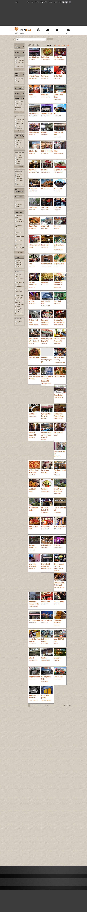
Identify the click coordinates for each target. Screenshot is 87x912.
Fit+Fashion (57, 33)
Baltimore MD (32, 134)
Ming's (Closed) (32, 416)
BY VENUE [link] (17, 52)
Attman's (43, 132)
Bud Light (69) (20, 236)
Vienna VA (43, 439)
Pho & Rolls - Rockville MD (45, 509)
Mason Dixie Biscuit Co (34, 358)
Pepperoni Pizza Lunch (33, 527)
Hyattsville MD (57, 115)
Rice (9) (19, 159)
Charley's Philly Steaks (58, 96)
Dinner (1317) (20, 62)
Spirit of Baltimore (46, 620)
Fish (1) (19, 142)
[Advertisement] (69, 732)
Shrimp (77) (20, 121)
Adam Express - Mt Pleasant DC (34, 696)
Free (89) (19, 204)
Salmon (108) (20, 119)
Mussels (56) (20, 128)
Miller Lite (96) (20, 221)
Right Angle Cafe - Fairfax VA (46, 415)
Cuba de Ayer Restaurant (58, 621)
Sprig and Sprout (59, 263)
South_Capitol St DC (34, 172)
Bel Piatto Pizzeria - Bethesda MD (34, 471)
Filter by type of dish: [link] (19, 136)
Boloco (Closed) (45, 601)
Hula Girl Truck (58, 676)
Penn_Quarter (57, 209)
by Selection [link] (18, 197)
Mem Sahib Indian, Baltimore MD (59, 584)
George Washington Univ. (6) (19, 107)
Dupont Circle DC (45, 491)
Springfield (56, 660)
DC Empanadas (33, 188)
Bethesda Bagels (46, 545)
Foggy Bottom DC (33, 660)
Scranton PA (32, 59)
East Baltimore (45, 383)
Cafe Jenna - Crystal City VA (60, 471)
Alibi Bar (31, 95)
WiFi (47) (19, 206)
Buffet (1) (19, 140)
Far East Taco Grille (46, 263)
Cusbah (30, 491)
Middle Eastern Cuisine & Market (59, 415)
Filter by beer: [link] (18, 212)
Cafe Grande (45, 76)
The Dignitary (58, 57)
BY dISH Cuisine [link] (19, 88)
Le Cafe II (31, 658)
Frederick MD (44, 228)
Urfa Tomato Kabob (34, 620)
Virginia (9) (19, 174)
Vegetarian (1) (20, 81)
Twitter (66, 2)
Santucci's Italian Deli (59, 246)
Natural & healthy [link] (17, 75)
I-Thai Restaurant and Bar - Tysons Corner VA (46, 434)
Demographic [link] (18, 98)
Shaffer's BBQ (58, 76)
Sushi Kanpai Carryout (45, 640)
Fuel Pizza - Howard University (59, 358)
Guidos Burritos (45, 526)
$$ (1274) (19, 262)
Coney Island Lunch (34, 57)
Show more (20, 69)
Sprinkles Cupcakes (46, 113)
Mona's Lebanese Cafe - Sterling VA (34, 340)
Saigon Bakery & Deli (60, 170)
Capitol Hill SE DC (45, 97)
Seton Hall (56, 604)
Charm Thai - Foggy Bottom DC (34, 377)
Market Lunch (45, 188)
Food (39, 33)
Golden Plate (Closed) (45, 696)
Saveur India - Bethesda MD (32, 565)
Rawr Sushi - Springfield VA (45, 321)
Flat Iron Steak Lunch (58, 433)
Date (67, 45)
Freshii (30, 263)
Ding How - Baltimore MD (32, 546)
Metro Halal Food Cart (59, 640)
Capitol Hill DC (32, 97)
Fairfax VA (56, 228)
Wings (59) (19, 126)
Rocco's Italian (58, 188)
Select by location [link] (17, 46)
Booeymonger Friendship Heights (34, 602)
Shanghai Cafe (33, 226)
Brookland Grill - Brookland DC (58, 283)
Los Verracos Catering (45, 471)
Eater (45, 2)
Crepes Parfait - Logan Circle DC (58, 396)
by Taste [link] (17, 93)
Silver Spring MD (33, 78)
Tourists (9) (20, 104)
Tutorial (37, 2)
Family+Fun (48, 33)
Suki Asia (43, 658)
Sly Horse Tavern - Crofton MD (34, 509)
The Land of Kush (59, 601)
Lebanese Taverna (34, 132)
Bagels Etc (57, 545)
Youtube (63, 2)
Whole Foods (57, 226)
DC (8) (18, 176)
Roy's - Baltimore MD (60, 526)
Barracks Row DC (45, 571)
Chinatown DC (32, 622)
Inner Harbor (44, 622)
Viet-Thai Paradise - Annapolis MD (60, 340)
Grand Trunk (57, 207)
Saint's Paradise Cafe (45, 302)
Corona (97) (20, 219)
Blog (41, 2)
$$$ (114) (19, 264)
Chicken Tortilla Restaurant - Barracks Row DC (46, 566)
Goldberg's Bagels (34, 76)
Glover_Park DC (58, 266)
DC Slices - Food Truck (33, 321)
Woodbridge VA (32, 228)
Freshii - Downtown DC (59, 452)
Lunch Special (32, 414)
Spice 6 (56, 113)
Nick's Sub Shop (33, 151)
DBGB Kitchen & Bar (47, 151)
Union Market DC (33, 191)
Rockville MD (32, 266)
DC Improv (31, 301)
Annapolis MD (32, 437)
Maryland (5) (20, 178)
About (28, 2)
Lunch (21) (19, 155)
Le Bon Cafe (44, 95)
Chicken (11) (20, 157)
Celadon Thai (57, 658)
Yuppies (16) (20, 101)
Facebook (69, 2)
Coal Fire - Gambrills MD (60, 509)
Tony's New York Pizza (58, 133)
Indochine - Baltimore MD (32, 283)
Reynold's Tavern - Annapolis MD (59, 490)
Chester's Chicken (34, 113)
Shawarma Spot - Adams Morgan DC (59, 321)
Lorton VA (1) (20, 184)
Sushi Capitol (45, 207)
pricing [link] (17, 257)
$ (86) (18, 260)
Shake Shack (32, 170)
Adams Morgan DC (58, 153)
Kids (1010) (20, 66)
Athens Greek (45, 226)
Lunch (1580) (20, 60)
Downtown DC (44, 78)
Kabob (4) (19, 163)
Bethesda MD (44, 547)
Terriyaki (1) (20, 147)
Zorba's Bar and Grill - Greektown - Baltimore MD (47, 378)
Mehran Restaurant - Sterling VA (47, 340)
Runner (55, 2)
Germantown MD (45, 172)
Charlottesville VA (33, 115)
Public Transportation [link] (19, 190)
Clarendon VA (32, 209)
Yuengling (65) (20, 247)
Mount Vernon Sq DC (59, 59)
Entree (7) (19, 161)
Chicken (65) (20, 123)
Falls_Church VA (58, 172)
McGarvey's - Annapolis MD (32, 433)
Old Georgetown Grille (46, 677)
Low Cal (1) (20, 78)
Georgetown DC (45, 115)
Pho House (44, 170)
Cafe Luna (44, 489)
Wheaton (31, 247)
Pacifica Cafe (45, 57)
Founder (50, 2)
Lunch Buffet (32, 489)
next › (65, 705)
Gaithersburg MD (45, 59)
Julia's (55, 151)
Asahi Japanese (33, 207)
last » (70, 705)
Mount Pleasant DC (33, 700)
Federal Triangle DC (46, 266)
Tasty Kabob (57, 301)
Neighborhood (68, 33)
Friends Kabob (45, 245)
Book (60, 2)
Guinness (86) (20, 229)
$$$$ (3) (19, 266)
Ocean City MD (45, 528)
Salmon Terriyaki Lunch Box (59, 565)
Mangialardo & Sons (34, 676)
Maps (32, 2)
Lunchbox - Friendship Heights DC (46, 359)
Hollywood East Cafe (34, 245)
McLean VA (57, 191)
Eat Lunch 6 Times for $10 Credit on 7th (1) (19, 297)
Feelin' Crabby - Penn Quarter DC (34, 640)
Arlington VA (57, 78)
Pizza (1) (19, 144)
